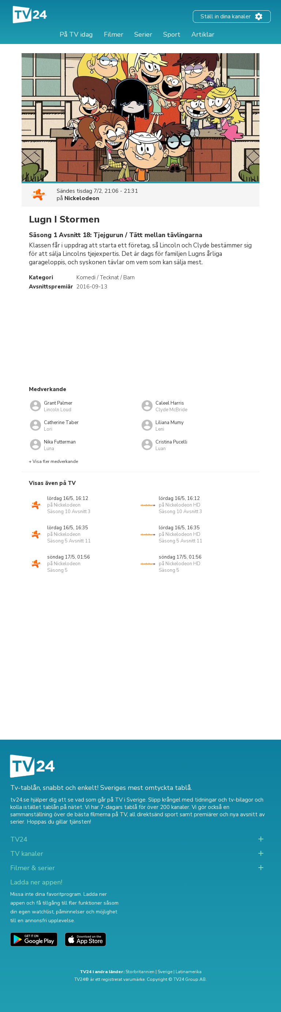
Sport (171, 34)
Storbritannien (139, 972)
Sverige (165, 972)
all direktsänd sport (154, 814)
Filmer (113, 34)
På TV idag (76, 34)
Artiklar (202, 34)
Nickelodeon (81, 198)
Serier (143, 34)
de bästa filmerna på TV (97, 814)
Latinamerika (189, 972)
